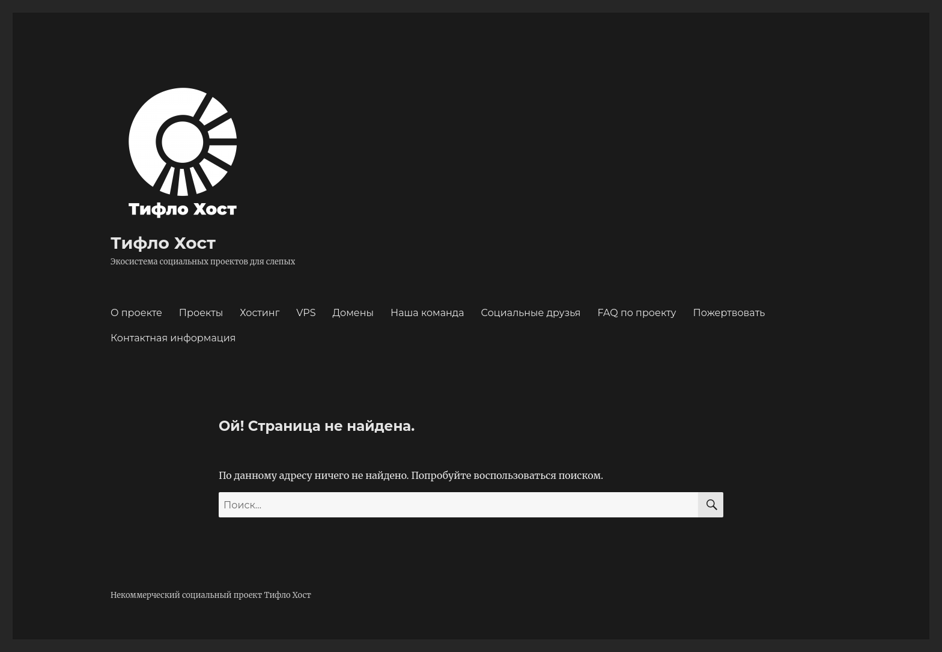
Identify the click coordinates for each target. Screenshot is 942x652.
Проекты (201, 312)
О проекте (136, 312)
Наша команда (427, 312)
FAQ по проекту (636, 312)
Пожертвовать (729, 312)
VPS (305, 312)
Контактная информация (173, 338)
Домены (353, 312)
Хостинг (259, 312)
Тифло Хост (163, 243)
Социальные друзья (531, 312)
